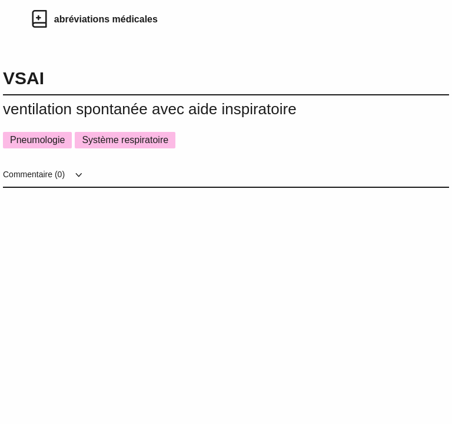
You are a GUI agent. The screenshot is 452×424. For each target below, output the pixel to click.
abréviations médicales (106, 19)
